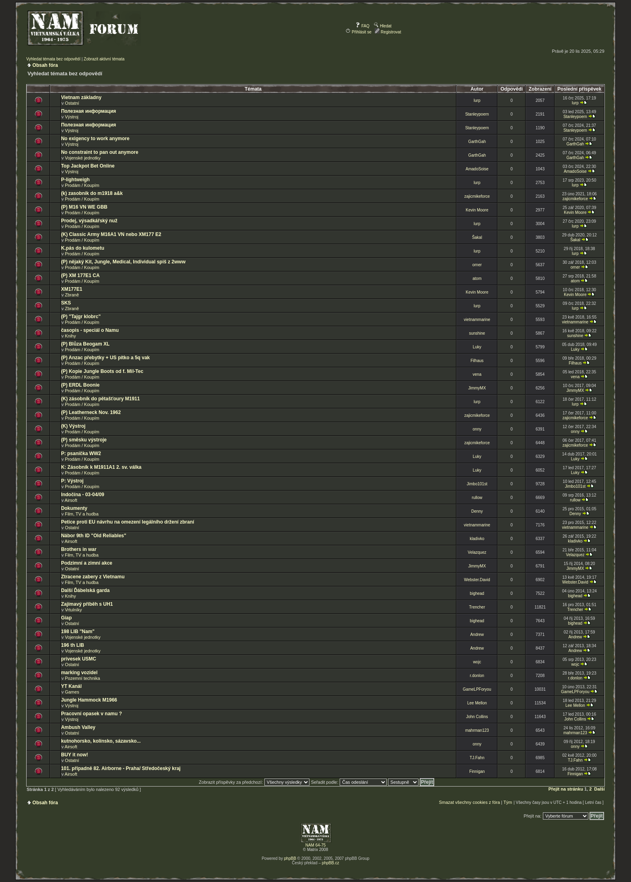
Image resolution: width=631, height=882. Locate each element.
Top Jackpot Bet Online (88, 166)
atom (476, 278)
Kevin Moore (477, 210)
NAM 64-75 (315, 845)
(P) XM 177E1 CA (80, 275)
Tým (507, 802)
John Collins (477, 716)
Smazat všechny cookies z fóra (469, 802)
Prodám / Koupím (82, 185)
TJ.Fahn (477, 758)
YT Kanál (71, 686)
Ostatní (72, 103)
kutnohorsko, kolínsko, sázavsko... (101, 741)
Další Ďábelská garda (85, 590)
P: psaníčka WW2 (81, 453)
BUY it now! (74, 755)
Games (72, 691)
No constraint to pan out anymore (99, 152)
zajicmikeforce (477, 196)
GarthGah (477, 141)
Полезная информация (88, 111)
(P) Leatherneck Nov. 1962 (91, 412)
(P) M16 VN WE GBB (84, 207)
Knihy (70, 335)
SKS (66, 303)
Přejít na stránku (566, 789)
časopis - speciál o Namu (90, 330)
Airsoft (71, 500)
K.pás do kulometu (82, 248)
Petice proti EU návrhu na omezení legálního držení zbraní (127, 522)
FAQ (362, 26)
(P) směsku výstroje (84, 440)
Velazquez (477, 552)
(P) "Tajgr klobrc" (81, 316)
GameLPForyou (477, 689)
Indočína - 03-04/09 (82, 494)
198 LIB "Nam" (78, 631)
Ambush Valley (78, 727)
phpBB (290, 858)
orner (477, 265)
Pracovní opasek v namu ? (91, 713)
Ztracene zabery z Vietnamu (93, 577)
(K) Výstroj (73, 426)
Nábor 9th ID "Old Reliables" (93, 535)
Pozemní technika (82, 678)
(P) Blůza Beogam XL (85, 344)
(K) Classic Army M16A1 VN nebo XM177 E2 (111, 234)
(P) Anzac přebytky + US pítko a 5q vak (105, 357)
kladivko (477, 538)
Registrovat (388, 32)
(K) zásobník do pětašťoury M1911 (100, 399)
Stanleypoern (477, 114)
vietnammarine (477, 319)
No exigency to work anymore (95, 138)
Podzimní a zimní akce (86, 563)
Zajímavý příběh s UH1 (87, 604)
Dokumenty (74, 508)
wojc (477, 662)
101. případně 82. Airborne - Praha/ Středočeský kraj (121, 768)
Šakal (477, 237)
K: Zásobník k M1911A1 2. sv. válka (101, 467)
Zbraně (72, 294)
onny (477, 429)
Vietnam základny (81, 97)
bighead (477, 593)
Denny (477, 511)
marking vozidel (79, 672)
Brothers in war (79, 549)
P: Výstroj (72, 481)
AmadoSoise (477, 169)
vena (477, 374)
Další (599, 789)
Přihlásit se (358, 32)
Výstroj (71, 116)
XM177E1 (71, 289)
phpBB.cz (330, 863)
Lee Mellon (477, 703)
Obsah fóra (45, 65)
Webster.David (477, 580)
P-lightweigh (75, 179)
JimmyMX (477, 388)
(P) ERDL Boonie (80, 385)
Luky (477, 347)
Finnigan (477, 771)
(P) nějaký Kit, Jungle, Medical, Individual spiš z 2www (123, 262)
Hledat (383, 26)
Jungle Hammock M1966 (89, 700)
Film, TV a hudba (82, 513)
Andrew (477, 634)
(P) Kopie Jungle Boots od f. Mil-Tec (102, 371)
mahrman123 (477, 730)
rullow (477, 497)
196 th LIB (72, 645)
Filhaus (476, 360)
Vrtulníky (73, 609)
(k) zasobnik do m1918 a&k (92, 193)
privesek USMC (78, 659)
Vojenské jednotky (83, 157)
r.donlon (477, 675)
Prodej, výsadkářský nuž (89, 221)
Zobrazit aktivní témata (104, 59)
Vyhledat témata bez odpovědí (53, 59)
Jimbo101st (477, 484)
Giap (66, 618)
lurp (477, 100)
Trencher (477, 607)
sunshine (477, 333)
